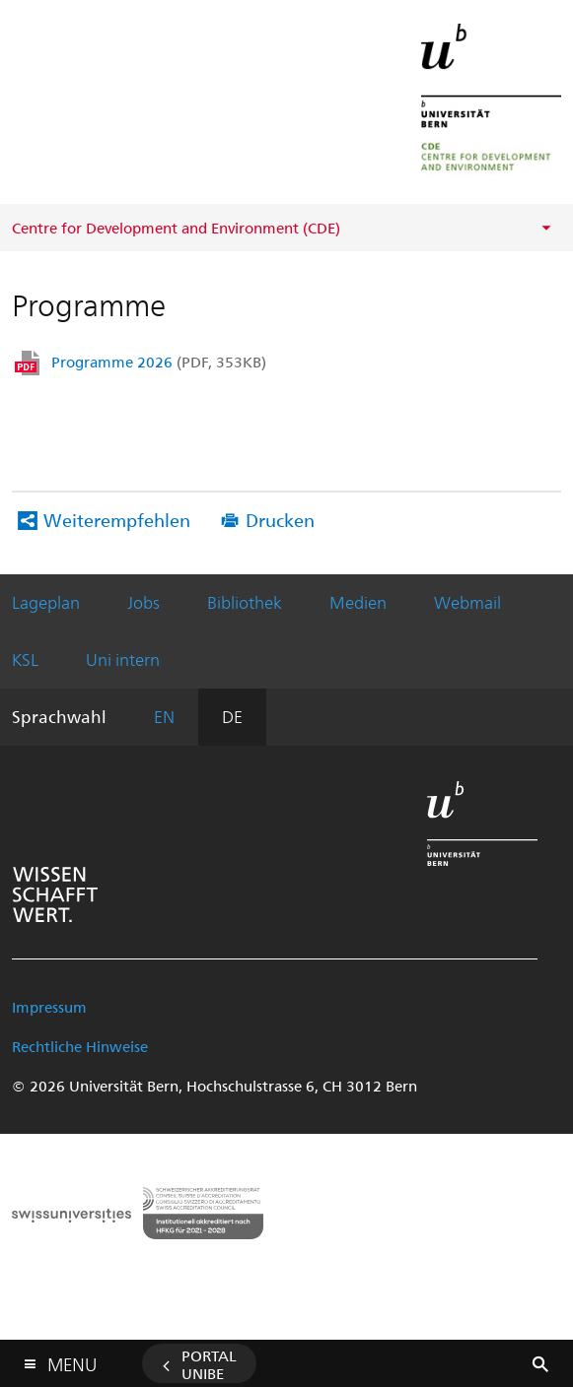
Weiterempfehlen (116, 519)
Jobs (143, 602)
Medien (358, 602)
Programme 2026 (158, 361)
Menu (72, 1360)
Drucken (280, 519)
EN (164, 716)
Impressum (49, 1007)
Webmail (467, 602)
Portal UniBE (209, 1364)
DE (232, 716)
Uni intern (123, 659)
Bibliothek (244, 602)
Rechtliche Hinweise (80, 1046)
